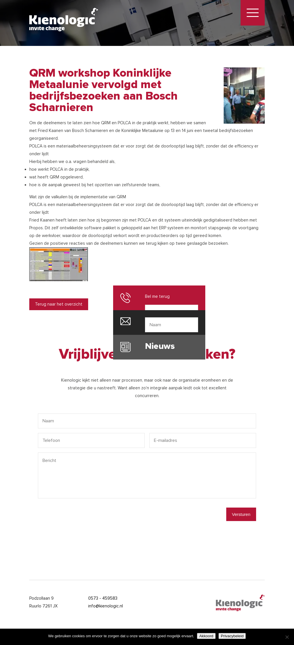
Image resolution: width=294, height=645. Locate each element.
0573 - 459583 (102, 598)
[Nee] (287, 637)
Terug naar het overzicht (58, 304)
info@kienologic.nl (105, 606)
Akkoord (206, 636)
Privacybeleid (232, 636)
